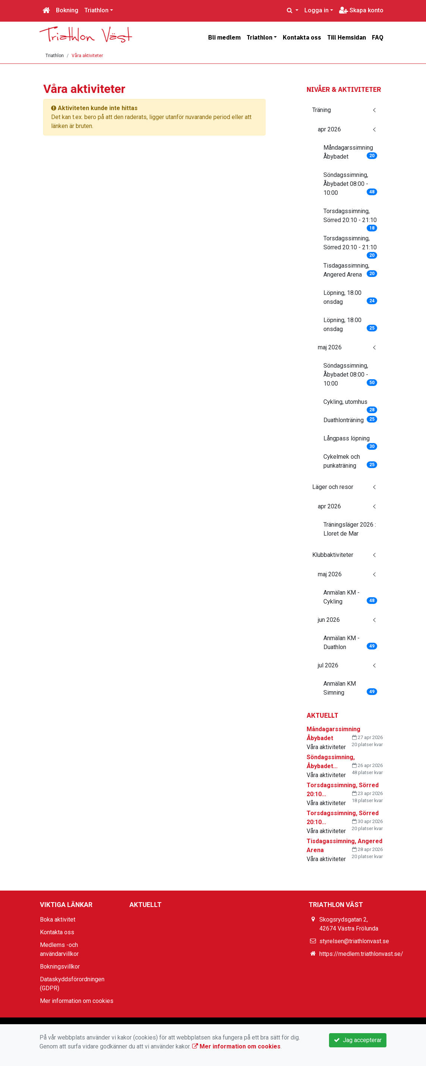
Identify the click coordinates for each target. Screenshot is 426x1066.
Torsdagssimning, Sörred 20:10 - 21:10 (350, 218)
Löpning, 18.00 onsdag (350, 297)
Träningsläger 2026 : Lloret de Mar (349, 529)
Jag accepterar (358, 1040)
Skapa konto (361, 10)
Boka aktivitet (57, 919)
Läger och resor (332, 486)
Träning (321, 109)
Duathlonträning (350, 420)
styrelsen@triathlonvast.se (354, 941)
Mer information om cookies (76, 1000)
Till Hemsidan (346, 37)
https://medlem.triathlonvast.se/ (361, 953)
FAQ (377, 37)
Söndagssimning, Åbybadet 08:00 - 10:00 (350, 183)
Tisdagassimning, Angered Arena (350, 270)
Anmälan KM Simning (350, 688)
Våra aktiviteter (87, 55)
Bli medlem (224, 37)
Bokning (67, 10)
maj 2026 (330, 347)
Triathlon (96, 10)
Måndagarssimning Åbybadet (350, 152)
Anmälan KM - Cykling (350, 597)
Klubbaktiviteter (332, 554)
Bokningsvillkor (60, 966)
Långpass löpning (350, 441)
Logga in (316, 10)
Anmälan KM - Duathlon (350, 643)
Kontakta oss (302, 37)
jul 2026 (328, 665)
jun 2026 (329, 619)
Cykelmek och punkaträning (350, 461)
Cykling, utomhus (350, 404)
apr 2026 (329, 129)
